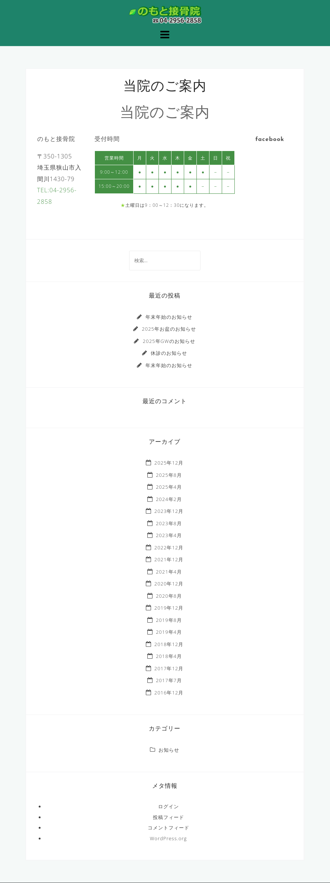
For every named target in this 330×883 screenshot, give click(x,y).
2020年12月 (169, 583)
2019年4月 (169, 632)
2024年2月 (169, 499)
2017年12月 (169, 668)
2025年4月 (169, 487)
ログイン (168, 806)
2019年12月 (169, 607)
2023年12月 (169, 511)
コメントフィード (168, 827)
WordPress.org (168, 838)
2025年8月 (169, 475)
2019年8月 (169, 620)
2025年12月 (169, 462)
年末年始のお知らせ (168, 317)
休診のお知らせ (169, 353)
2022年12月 (169, 547)
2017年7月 (169, 680)
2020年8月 (169, 596)
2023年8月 (169, 523)
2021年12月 (169, 559)
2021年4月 (169, 571)
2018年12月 (169, 644)
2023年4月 (169, 535)
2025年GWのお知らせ (169, 341)
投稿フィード (168, 817)
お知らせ (168, 749)
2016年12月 (169, 692)
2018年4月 (169, 656)
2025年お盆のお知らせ (169, 328)
